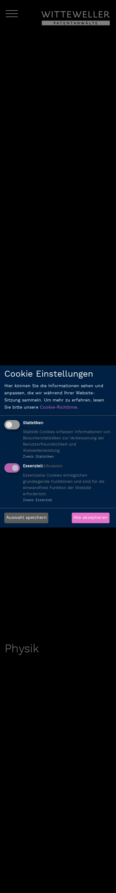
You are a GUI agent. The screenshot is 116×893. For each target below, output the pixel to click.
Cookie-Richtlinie (58, 407)
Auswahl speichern (26, 518)
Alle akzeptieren (90, 518)
